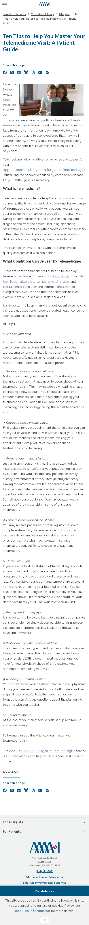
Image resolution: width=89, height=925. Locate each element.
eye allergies (59, 281)
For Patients (12, 831)
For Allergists (13, 822)
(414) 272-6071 (44, 871)
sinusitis (61, 276)
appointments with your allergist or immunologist (44, 170)
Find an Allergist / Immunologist (48, 751)
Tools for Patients (14, 14)
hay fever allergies (18, 281)
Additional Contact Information (45, 876)
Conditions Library (42, 14)
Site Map (61, 882)
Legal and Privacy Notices (38, 882)
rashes (41, 281)
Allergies (64, 14)
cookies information (32, 911)
